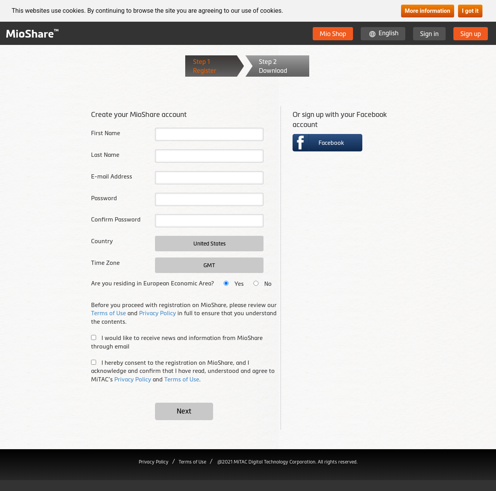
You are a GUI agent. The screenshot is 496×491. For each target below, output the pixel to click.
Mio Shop (333, 33)
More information (427, 10)
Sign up (470, 33)
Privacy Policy (157, 313)
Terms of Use (108, 313)
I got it (470, 10)
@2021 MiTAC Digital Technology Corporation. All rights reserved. (287, 462)
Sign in (429, 33)
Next (184, 411)
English (388, 32)
